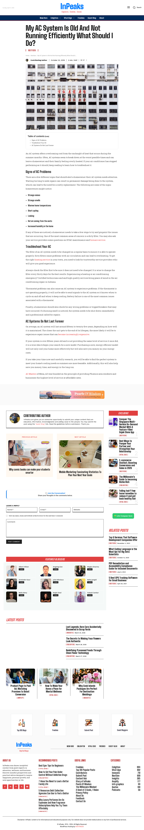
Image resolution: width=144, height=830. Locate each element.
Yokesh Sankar (93, 593)
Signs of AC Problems (39, 140)
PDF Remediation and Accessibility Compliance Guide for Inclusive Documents (123, 566)
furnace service (97, 240)
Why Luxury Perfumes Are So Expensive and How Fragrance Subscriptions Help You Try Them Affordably (53, 804)
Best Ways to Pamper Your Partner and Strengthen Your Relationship (127, 446)
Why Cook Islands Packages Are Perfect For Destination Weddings (87, 690)
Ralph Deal (57, 593)
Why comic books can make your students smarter (29, 471)
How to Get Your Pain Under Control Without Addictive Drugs (53, 773)
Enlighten (70, 644)
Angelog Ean (58, 567)
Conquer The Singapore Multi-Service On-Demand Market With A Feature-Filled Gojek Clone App (128, 426)
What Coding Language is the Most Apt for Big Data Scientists (123, 552)
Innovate (42, 796)
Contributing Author (39, 60)
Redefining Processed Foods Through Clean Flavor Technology (83, 651)
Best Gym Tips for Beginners (51, 765)
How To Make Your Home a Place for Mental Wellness (53, 688)
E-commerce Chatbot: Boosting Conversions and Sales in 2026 (128, 464)
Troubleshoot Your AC (39, 143)
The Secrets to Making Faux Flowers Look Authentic (83, 640)
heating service (42, 259)
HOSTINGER (79, 826)
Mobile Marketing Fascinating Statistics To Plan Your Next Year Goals (80, 473)
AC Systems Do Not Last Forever (43, 145)
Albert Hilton (24, 567)
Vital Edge (53, 695)
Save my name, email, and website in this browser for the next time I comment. (36, 516)
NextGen (32, 50)
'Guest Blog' (40, 424)
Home (27, 55)
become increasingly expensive (73, 334)
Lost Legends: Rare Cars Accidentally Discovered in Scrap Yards (83, 628)
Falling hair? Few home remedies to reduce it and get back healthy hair (128, 494)
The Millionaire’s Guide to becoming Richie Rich (128, 479)
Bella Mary (23, 593)
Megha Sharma (93, 567)
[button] (136, 7)
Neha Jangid (92, 580)
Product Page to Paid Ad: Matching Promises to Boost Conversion (21, 690)
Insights (70, 633)
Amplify (20, 698)
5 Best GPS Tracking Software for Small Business (123, 579)
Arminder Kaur (24, 580)
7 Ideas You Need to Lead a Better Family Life (54, 783)
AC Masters (31, 374)
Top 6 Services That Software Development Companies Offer (123, 538)
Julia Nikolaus (58, 580)
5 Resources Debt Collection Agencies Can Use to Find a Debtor (54, 792)
